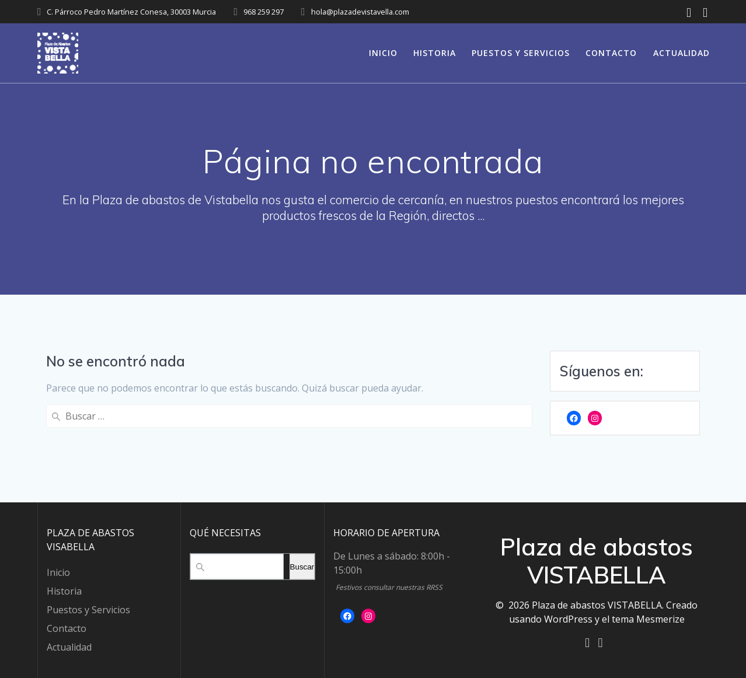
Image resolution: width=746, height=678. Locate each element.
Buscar (302, 565)
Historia (434, 52)
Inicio (383, 52)
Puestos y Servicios (521, 52)
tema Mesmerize (648, 617)
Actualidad (681, 52)
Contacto (611, 52)
